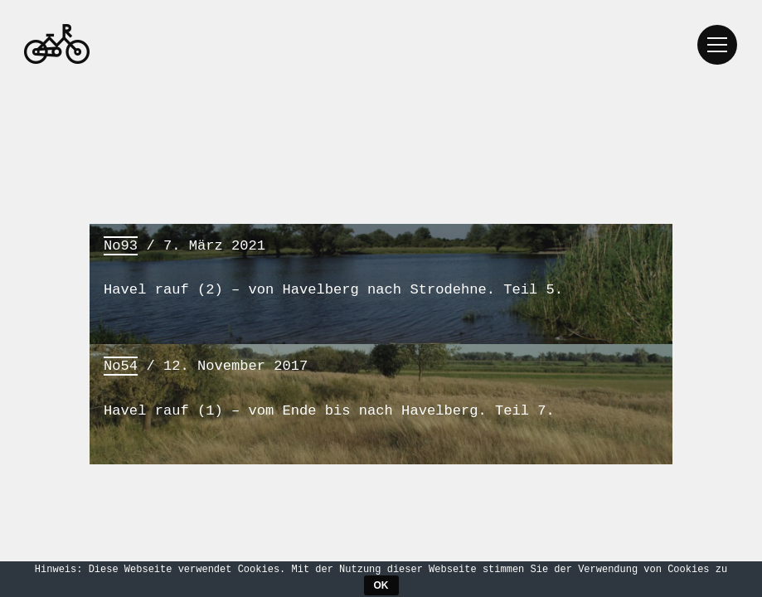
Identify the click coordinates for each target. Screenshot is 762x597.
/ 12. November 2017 (381, 388)
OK (381, 585)
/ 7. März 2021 (381, 267)
